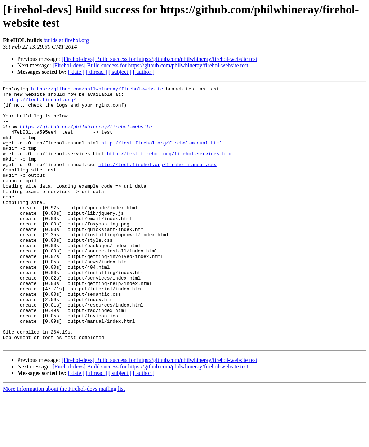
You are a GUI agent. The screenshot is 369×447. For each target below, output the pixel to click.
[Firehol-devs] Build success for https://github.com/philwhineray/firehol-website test (159, 59)
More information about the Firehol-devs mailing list (64, 441)
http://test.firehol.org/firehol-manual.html (161, 154)
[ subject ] (120, 72)
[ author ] (144, 72)
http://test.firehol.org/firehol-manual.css (157, 180)
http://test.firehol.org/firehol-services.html (170, 167)
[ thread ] (96, 72)
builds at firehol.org (66, 40)
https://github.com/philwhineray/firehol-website (97, 89)
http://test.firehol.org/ (42, 102)
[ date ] (76, 72)
